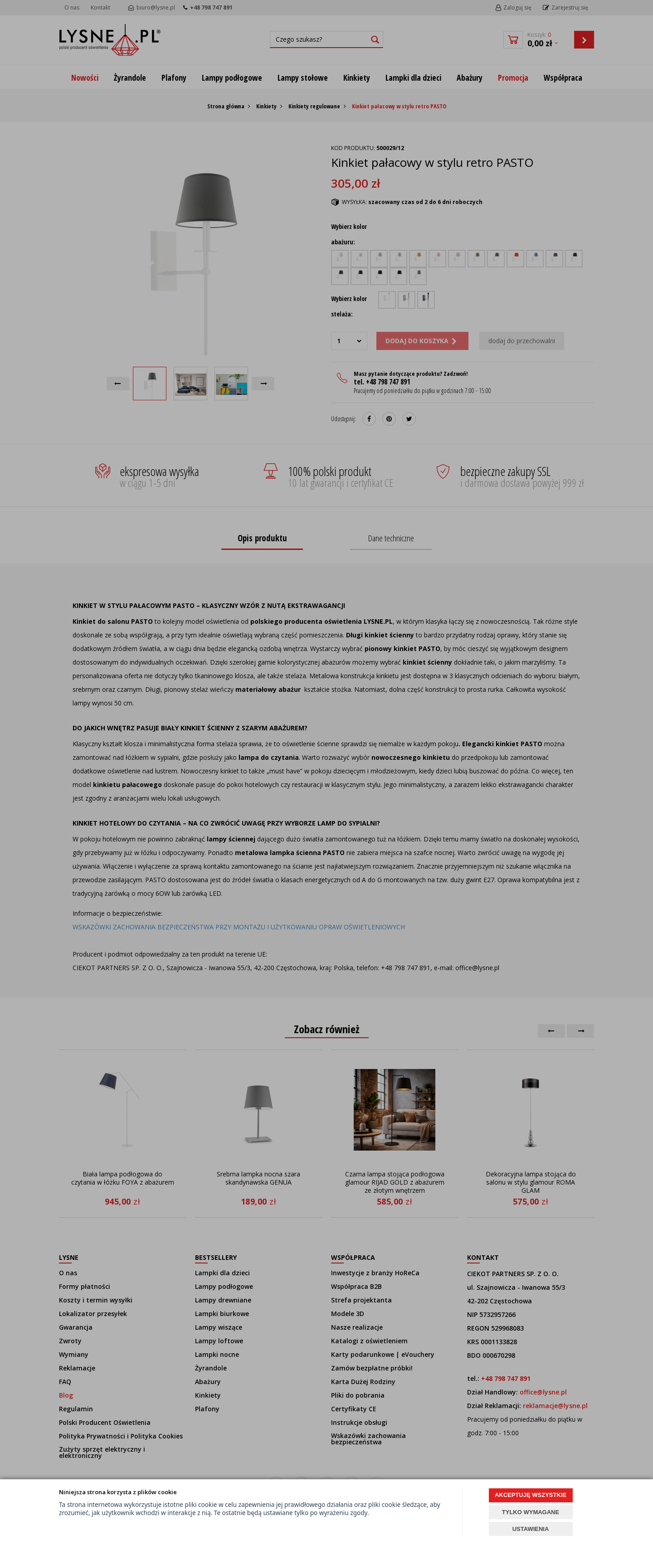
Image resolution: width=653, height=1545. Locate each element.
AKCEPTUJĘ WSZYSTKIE (530, 1495)
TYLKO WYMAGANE (530, 1512)
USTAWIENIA (530, 1529)
